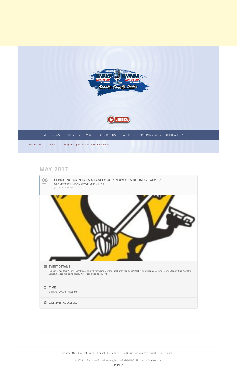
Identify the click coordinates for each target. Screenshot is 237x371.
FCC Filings (166, 353)
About (127, 135)
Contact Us (108, 135)
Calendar (55, 302)
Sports (72, 135)
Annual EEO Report (108, 353)
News (56, 135)
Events (89, 135)
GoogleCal (70, 302)
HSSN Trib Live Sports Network (139, 353)
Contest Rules (86, 353)
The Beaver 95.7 (175, 135)
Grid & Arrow (155, 360)
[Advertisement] (99, 23)
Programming (148, 135)
